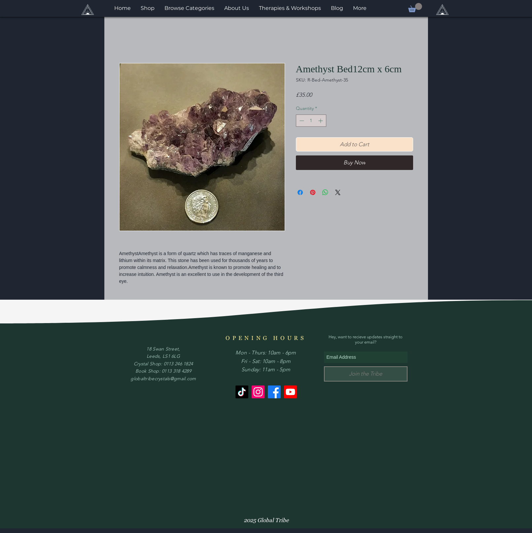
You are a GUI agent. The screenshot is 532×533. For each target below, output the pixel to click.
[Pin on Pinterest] (313, 192)
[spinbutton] (311, 120)
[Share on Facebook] (300, 192)
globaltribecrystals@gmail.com (163, 379)
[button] (415, 7)
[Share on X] (338, 192)
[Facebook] (274, 391)
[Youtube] (290, 391)
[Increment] (321, 120)
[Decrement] (301, 120)
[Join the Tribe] (366, 374)
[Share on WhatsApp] (325, 192)
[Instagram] (258, 391)
